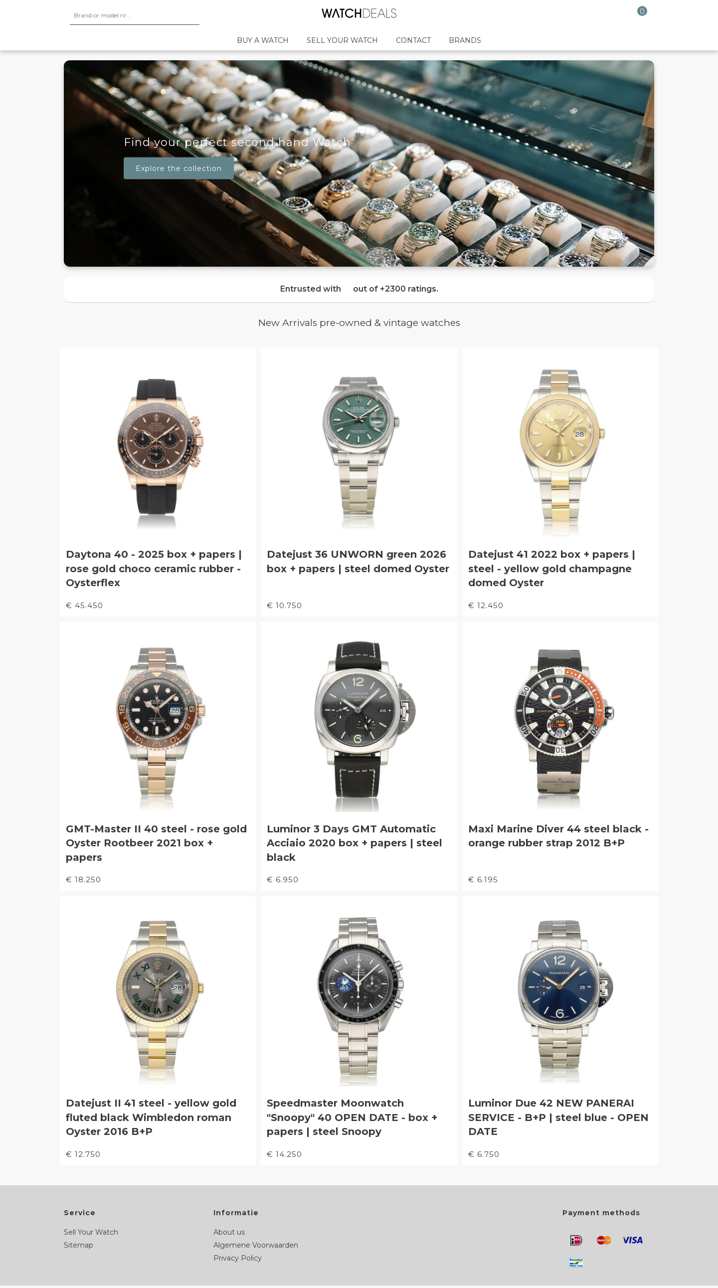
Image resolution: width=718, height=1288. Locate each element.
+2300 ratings (408, 289)
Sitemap (78, 1245)
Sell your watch (342, 40)
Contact (413, 40)
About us (229, 1232)
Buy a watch (263, 40)
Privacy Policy (237, 1258)
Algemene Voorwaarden (255, 1245)
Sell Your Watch (91, 1232)
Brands (465, 40)
